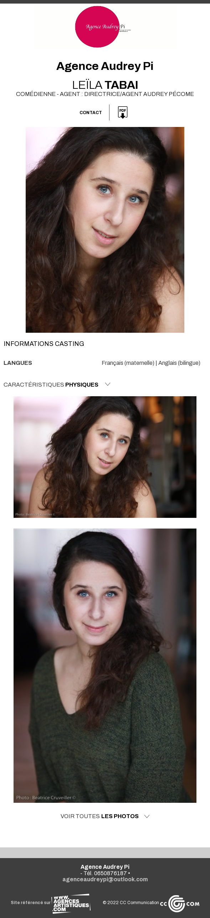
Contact (91, 112)
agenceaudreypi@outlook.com (105, 879)
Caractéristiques (57, 384)
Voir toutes (105, 816)
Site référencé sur (51, 902)
